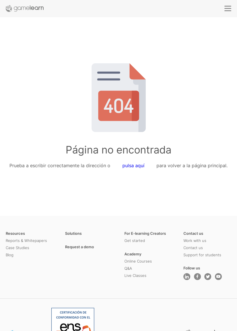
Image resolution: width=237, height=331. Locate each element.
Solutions (73, 233)
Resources (15, 233)
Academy (133, 254)
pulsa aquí (133, 166)
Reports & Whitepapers (26, 240)
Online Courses (138, 261)
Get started (134, 240)
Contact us (193, 233)
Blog (9, 255)
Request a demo (79, 247)
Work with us (194, 240)
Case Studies (17, 247)
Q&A (128, 268)
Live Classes (135, 275)
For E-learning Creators (145, 233)
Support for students (202, 255)
